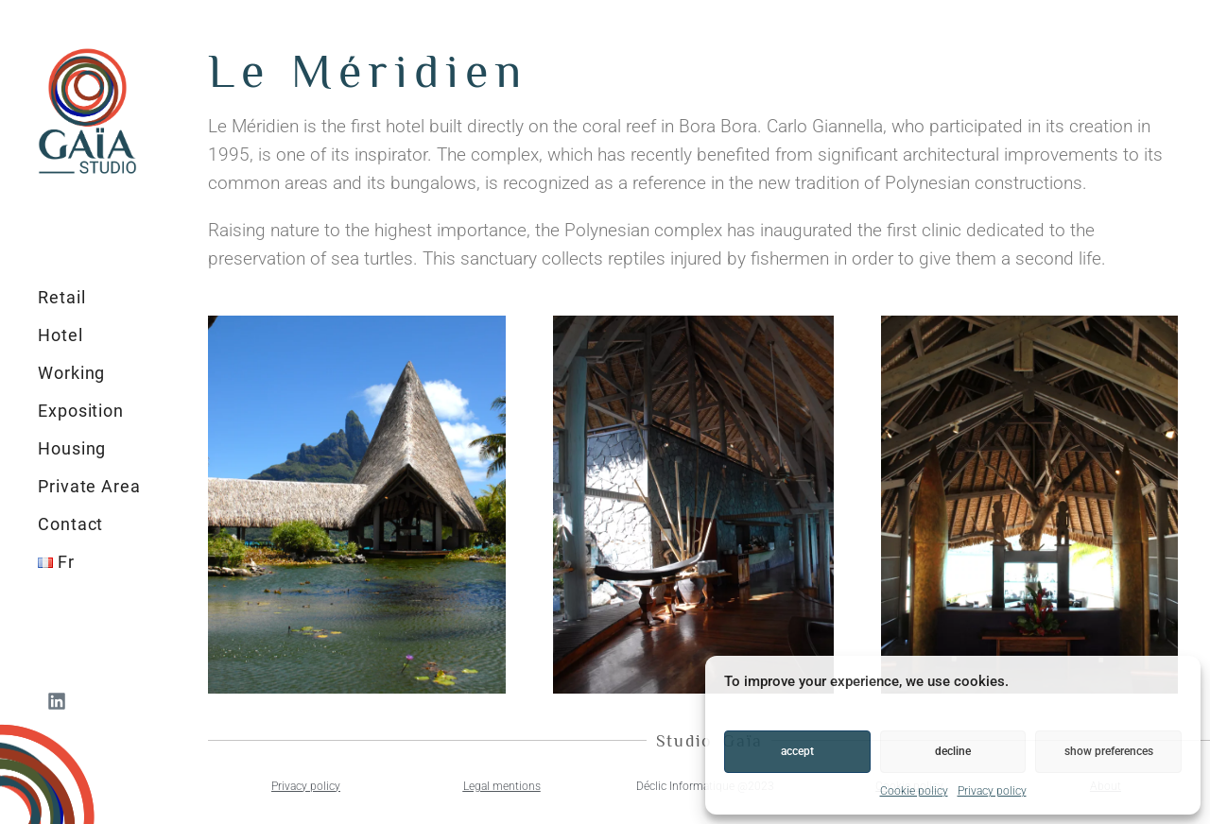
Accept (797, 751)
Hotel (60, 335)
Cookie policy (914, 791)
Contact (70, 524)
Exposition (81, 411)
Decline (953, 751)
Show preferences (1108, 751)
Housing (72, 448)
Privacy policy (992, 791)
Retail (61, 297)
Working (71, 373)
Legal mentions (502, 786)
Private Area (89, 486)
